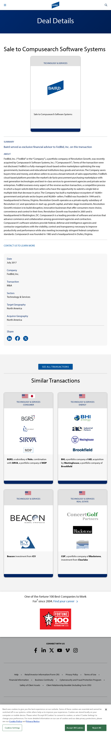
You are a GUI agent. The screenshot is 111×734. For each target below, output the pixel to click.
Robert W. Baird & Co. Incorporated (29, 707)
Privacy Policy (72, 674)
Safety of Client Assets (30, 685)
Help (16, 674)
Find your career (65, 601)
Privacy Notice (33, 725)
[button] (5, 5)
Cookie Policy (15, 725)
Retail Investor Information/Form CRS (42, 674)
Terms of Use (90, 674)
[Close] (106, 713)
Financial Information (19, 679)
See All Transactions (55, 366)
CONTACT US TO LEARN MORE (19, 245)
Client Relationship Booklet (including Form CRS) (68, 685)
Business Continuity (44, 679)
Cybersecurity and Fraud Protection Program (80, 679)
